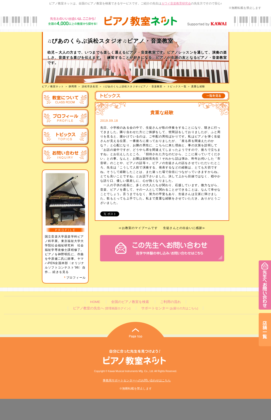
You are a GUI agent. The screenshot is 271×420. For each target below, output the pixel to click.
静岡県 (73, 86)
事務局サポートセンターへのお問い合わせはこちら (137, 380)
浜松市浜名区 (90, 86)
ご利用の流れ (170, 302)
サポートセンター (169, 308)
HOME (95, 302)
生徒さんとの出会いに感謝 (182, 228)
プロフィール (75, 277)
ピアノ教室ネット (53, 86)
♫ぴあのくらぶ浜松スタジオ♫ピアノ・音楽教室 (132, 86)
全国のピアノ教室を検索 (130, 302)
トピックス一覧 (176, 86)
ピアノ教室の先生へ (101, 308)
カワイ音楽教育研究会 (176, 3)
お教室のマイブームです (140, 228)
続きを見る (60, 272)
